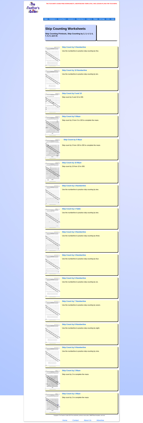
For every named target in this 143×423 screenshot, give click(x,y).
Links (112, 19)
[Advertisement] (82, 12)
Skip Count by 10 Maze (71, 163)
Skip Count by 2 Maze (71, 371)
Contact (75, 420)
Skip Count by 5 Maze (71, 116)
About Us (87, 420)
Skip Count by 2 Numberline (74, 186)
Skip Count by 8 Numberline (74, 324)
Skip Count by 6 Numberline (74, 278)
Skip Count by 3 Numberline (74, 232)
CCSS (108, 19)
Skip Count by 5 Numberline (74, 47)
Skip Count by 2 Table (71, 209)
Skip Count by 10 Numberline (74, 70)
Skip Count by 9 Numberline (74, 347)
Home (46, 19)
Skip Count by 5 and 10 (72, 93)
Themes (96, 19)
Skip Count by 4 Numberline (74, 255)
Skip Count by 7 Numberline (74, 301)
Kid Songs (102, 19)
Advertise (100, 420)
